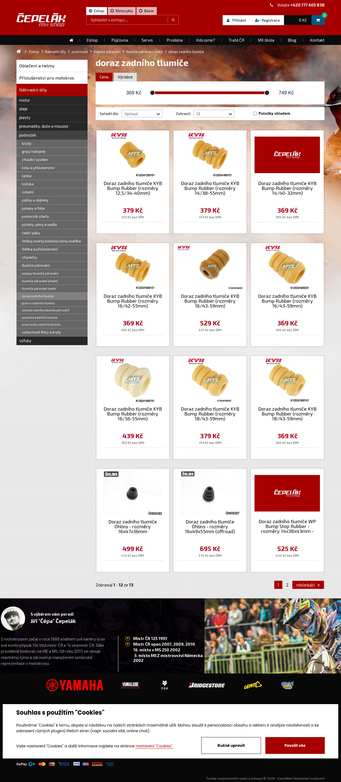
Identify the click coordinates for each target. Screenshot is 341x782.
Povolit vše (295, 745)
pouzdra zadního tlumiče (40, 317)
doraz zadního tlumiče (38, 296)
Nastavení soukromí (309, 778)
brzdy (26, 143)
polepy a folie (33, 208)
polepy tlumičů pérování (40, 273)
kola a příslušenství (38, 168)
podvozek (27, 135)
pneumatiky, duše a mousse (43, 126)
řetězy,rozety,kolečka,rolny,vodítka (51, 241)
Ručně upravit (231, 745)
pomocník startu (35, 216)
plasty (25, 117)
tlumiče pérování (36, 265)
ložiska (28, 184)
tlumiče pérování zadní (39, 288)
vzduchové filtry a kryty (41, 332)
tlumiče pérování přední (40, 281)
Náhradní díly (33, 89)
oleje (23, 108)
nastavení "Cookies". (154, 746)
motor (24, 100)
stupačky (29, 257)
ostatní (28, 192)
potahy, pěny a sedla (39, 224)
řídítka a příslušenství (40, 249)
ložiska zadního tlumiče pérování (45, 310)
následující (308, 584)
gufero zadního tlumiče (38, 303)
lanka (26, 176)
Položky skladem (274, 113)
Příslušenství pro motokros (46, 77)
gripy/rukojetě (33, 151)
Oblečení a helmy (37, 65)
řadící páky (31, 233)
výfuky (25, 340)
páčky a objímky (35, 200)
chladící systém (35, 159)
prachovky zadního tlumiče (41, 324)
